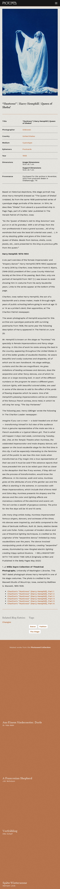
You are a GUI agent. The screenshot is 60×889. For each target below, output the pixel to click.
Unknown (27, 130)
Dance (33, 627)
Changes (6, 622)
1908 (25, 156)
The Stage (34, 632)
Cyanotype (27, 143)
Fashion (42, 627)
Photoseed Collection (41, 647)
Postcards (27, 149)
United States (29, 136)
